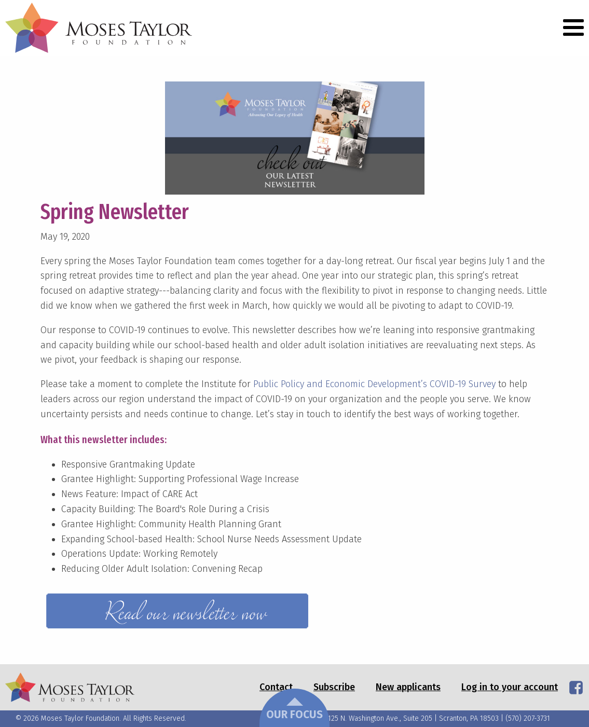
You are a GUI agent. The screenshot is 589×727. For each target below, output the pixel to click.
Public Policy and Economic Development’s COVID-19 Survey (374, 384)
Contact (276, 687)
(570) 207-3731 (527, 718)
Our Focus (294, 709)
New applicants (408, 687)
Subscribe (334, 687)
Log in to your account (509, 687)
